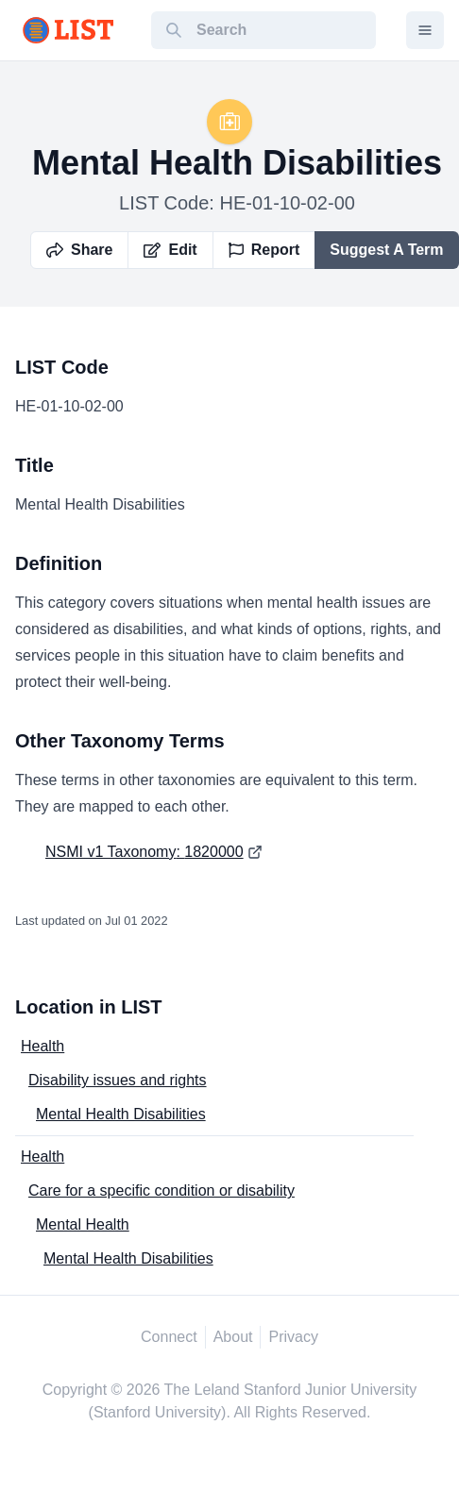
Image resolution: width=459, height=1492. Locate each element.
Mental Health (82, 1224)
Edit (170, 250)
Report (264, 250)
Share (79, 250)
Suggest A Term (386, 250)
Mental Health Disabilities (121, 1114)
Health (42, 1046)
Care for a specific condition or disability (161, 1190)
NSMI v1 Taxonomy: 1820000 (144, 852)
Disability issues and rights (117, 1080)
